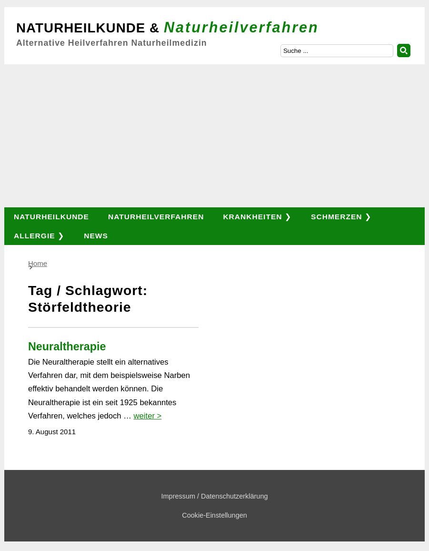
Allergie (34, 236)
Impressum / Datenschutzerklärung (214, 496)
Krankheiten (252, 217)
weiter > (148, 415)
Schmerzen (336, 217)
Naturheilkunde (51, 217)
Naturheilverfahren (156, 217)
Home (37, 263)
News (96, 236)
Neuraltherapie (67, 346)
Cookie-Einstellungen (214, 515)
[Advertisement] (214, 136)
